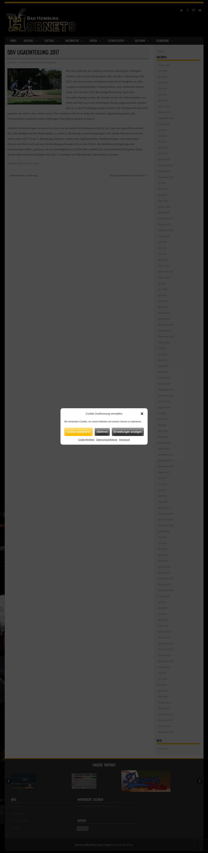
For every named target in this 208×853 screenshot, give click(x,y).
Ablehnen (102, 431)
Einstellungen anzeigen (128, 431)
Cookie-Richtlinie (86, 439)
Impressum (124, 439)
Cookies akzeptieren (78, 431)
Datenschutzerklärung (106, 439)
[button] (142, 414)
